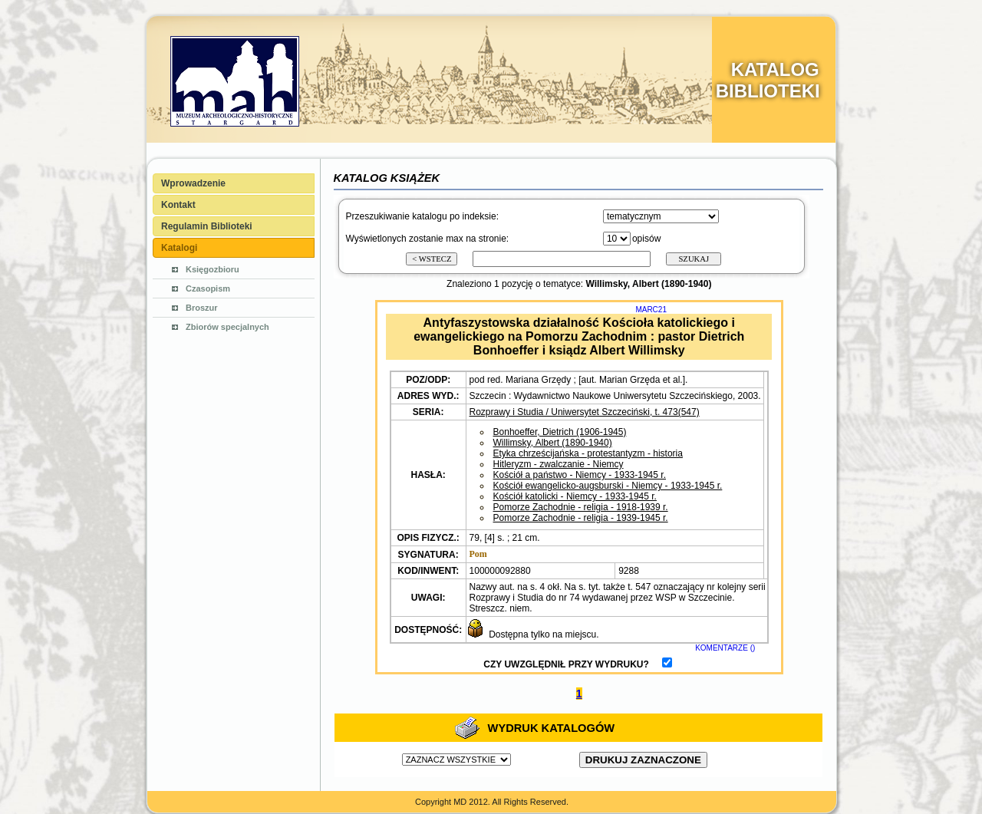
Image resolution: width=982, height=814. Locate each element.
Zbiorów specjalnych (227, 326)
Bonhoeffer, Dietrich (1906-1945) (560, 432)
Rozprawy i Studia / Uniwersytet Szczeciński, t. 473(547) (585, 412)
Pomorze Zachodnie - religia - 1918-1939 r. (580, 507)
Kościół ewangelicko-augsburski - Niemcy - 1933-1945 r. (608, 485)
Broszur (202, 307)
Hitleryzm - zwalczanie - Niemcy (558, 464)
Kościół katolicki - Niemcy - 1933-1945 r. (575, 496)
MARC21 (651, 309)
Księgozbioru (212, 269)
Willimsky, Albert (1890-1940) (552, 442)
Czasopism (208, 288)
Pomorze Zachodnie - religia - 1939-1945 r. (580, 517)
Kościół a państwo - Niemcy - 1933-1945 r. (579, 475)
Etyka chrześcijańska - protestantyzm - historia (588, 453)
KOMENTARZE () (725, 648)
